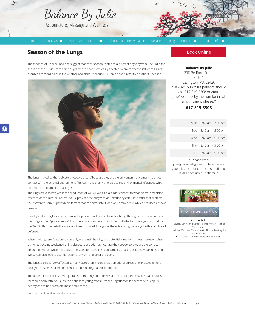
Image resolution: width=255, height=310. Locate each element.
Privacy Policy (166, 303)
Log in (197, 303)
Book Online (199, 52)
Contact (186, 41)
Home (34, 41)
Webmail (182, 303)
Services (157, 41)
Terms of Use (151, 303)
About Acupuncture (83, 41)
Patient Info (212, 41)
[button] (4, 128)
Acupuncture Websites (64, 303)
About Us (51, 41)
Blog (172, 41)
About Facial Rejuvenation (127, 41)
